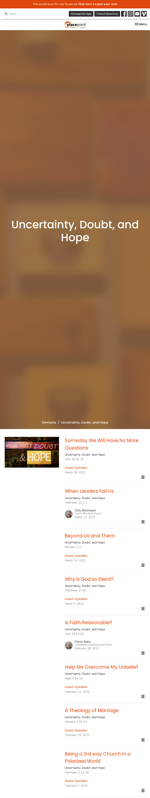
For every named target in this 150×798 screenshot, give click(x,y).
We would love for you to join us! (75, 4)
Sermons (49, 422)
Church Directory (107, 14)
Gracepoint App (81, 14)
